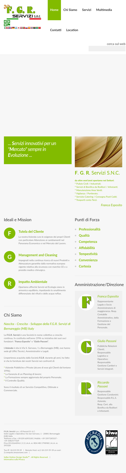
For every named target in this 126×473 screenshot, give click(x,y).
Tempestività (88, 254)
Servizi (86, 10)
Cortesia (85, 266)
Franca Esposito (108, 296)
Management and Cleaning (38, 255)
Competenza (88, 242)
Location (72, 30)
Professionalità (89, 229)
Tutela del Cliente (31, 231)
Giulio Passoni (107, 341)
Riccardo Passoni (103, 384)
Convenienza (88, 260)
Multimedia (104, 10)
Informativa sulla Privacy (14, 459)
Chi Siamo (70, 10)
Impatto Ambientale (33, 282)
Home (54, 10)
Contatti (55, 30)
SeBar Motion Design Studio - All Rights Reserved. (26, 457)
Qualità (84, 235)
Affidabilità (87, 248)
